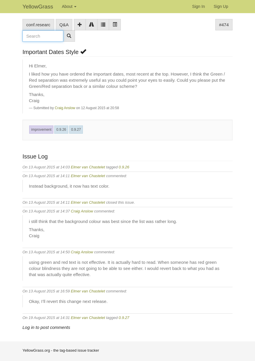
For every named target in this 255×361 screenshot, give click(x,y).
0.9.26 (61, 130)
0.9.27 (76, 130)
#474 (224, 24)
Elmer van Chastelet (88, 167)
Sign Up (221, 6)
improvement (41, 130)
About (69, 6)
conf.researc (38, 24)
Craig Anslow (65, 108)
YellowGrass (37, 7)
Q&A (64, 24)
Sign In (198, 6)
